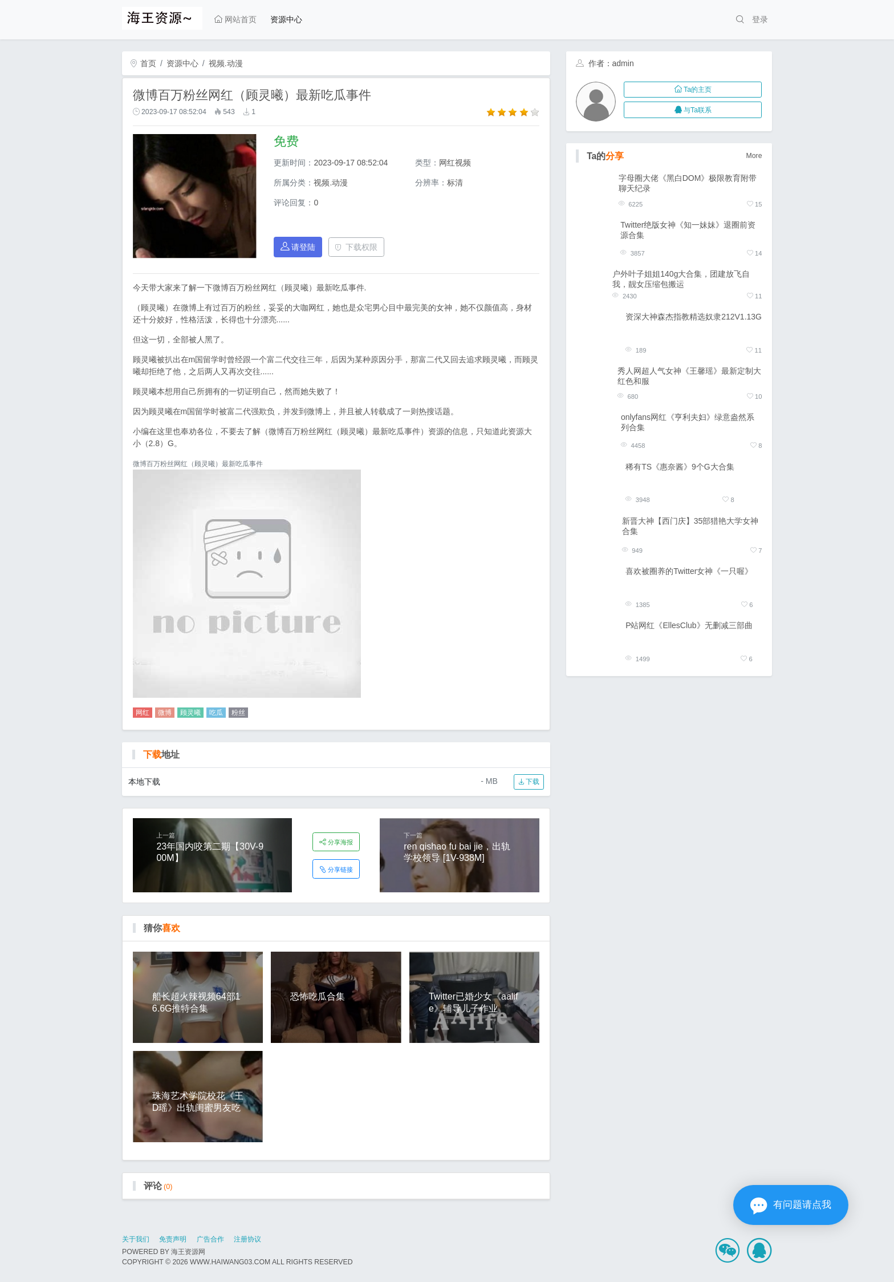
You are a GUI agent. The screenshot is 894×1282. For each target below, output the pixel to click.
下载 (528, 782)
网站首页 (235, 19)
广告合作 (210, 1239)
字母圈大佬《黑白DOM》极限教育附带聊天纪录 (688, 183)
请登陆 (298, 247)
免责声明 (172, 1239)
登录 (760, 19)
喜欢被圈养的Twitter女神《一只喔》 (689, 571)
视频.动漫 (226, 63)
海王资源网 (188, 1252)
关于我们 (135, 1239)
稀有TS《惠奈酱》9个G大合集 (679, 466)
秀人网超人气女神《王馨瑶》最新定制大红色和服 (689, 376)
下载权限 (356, 247)
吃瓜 (216, 713)
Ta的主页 (693, 90)
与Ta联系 (693, 110)
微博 (165, 713)
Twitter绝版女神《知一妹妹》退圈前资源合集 (687, 230)
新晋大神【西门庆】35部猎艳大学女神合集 (690, 526)
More (754, 156)
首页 (143, 63)
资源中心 (286, 19)
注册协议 (247, 1239)
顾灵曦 (190, 713)
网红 (142, 713)
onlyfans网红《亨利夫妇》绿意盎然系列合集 (687, 422)
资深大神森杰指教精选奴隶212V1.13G (693, 316)
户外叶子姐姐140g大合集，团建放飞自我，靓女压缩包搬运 (681, 279)
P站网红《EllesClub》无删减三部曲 (688, 625)
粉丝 (238, 713)
